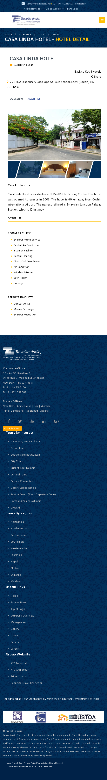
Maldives (16, 581)
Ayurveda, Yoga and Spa (25, 441)
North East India (20, 528)
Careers (15, 648)
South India (17, 541)
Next (96, 133)
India (42, 34)
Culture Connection (22, 481)
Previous (13, 133)
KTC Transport (19, 663)
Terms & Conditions (46, 763)
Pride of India (19, 676)
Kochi (56, 34)
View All (16, 507)
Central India (18, 535)
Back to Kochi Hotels (88, 71)
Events (15, 642)
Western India (19, 548)
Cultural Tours (19, 474)
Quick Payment (12, 428)
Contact (59, 763)
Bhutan (15, 568)
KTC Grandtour (19, 670)
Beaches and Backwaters (25, 454)
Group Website (55, 9)
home (8, 34)
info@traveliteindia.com (36, 4)
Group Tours (18, 448)
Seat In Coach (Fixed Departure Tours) (33, 494)
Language (73, 9)
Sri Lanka (16, 575)
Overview (16, 99)
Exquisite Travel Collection (27, 683)
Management (19, 622)
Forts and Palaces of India (26, 501)
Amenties (34, 99)
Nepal (14, 561)
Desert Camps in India (23, 488)
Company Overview (22, 615)
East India (16, 555)
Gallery (15, 629)
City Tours (17, 461)
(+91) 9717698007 (63, 4)
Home (14, 596)
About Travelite (33, 9)
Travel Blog (17, 763)
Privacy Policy (30, 763)
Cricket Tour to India (23, 468)
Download (17, 635)
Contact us (80, 4)
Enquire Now (18, 602)
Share (96, 76)
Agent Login (18, 609)
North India (17, 522)
